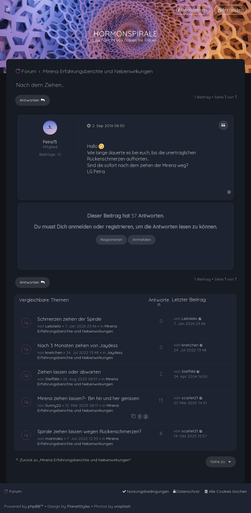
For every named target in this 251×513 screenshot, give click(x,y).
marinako (54, 438)
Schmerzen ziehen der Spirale (69, 319)
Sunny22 (53, 405)
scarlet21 (190, 397)
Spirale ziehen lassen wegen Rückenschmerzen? (89, 431)
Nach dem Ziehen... (40, 84)
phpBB (34, 506)
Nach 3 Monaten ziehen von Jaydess (77, 345)
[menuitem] (230, 10)
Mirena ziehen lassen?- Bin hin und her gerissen (88, 398)
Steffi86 (52, 378)
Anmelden (141, 239)
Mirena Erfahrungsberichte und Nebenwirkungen (77, 329)
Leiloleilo (53, 326)
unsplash (122, 506)
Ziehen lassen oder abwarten (69, 372)
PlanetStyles (78, 506)
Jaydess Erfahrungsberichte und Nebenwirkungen (80, 355)
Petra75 (50, 142)
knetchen (53, 352)
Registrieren (111, 239)
